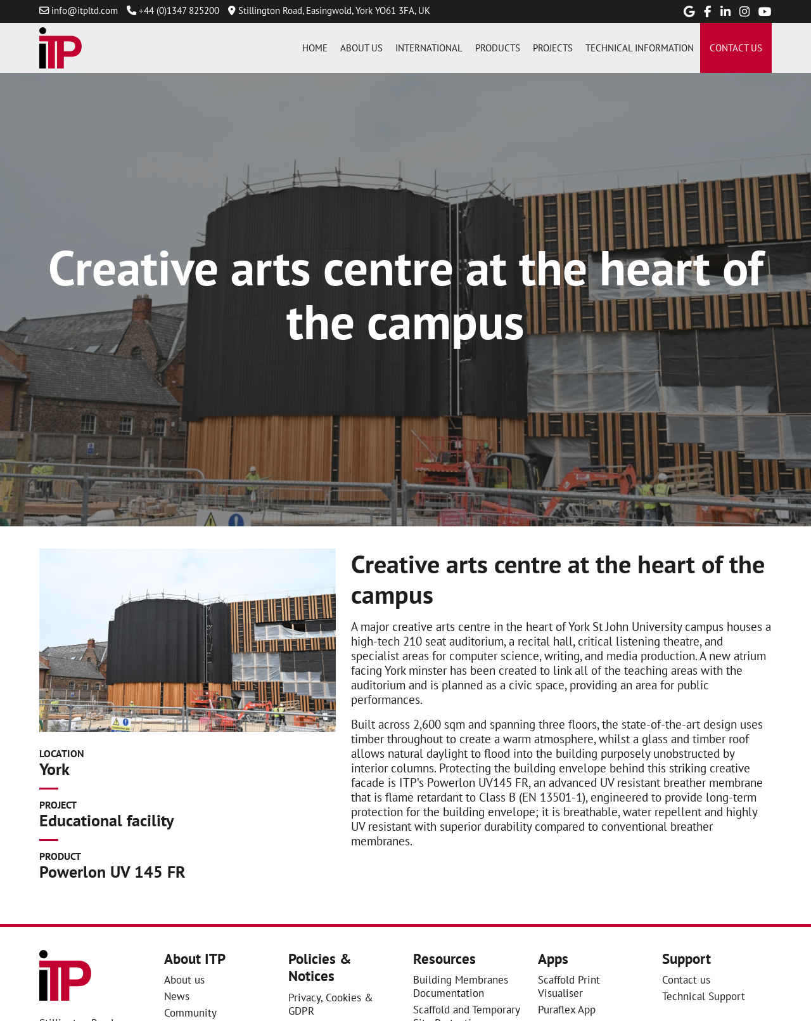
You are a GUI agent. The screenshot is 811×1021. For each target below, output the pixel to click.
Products (497, 47)
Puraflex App (567, 1009)
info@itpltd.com (84, 10)
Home (315, 47)
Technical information (639, 47)
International (429, 47)
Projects (553, 47)
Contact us (736, 47)
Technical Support (703, 996)
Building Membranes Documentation (460, 986)
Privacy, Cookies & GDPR (330, 1004)
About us (361, 47)
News (176, 996)
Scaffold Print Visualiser (569, 986)
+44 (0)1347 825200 (179, 10)
